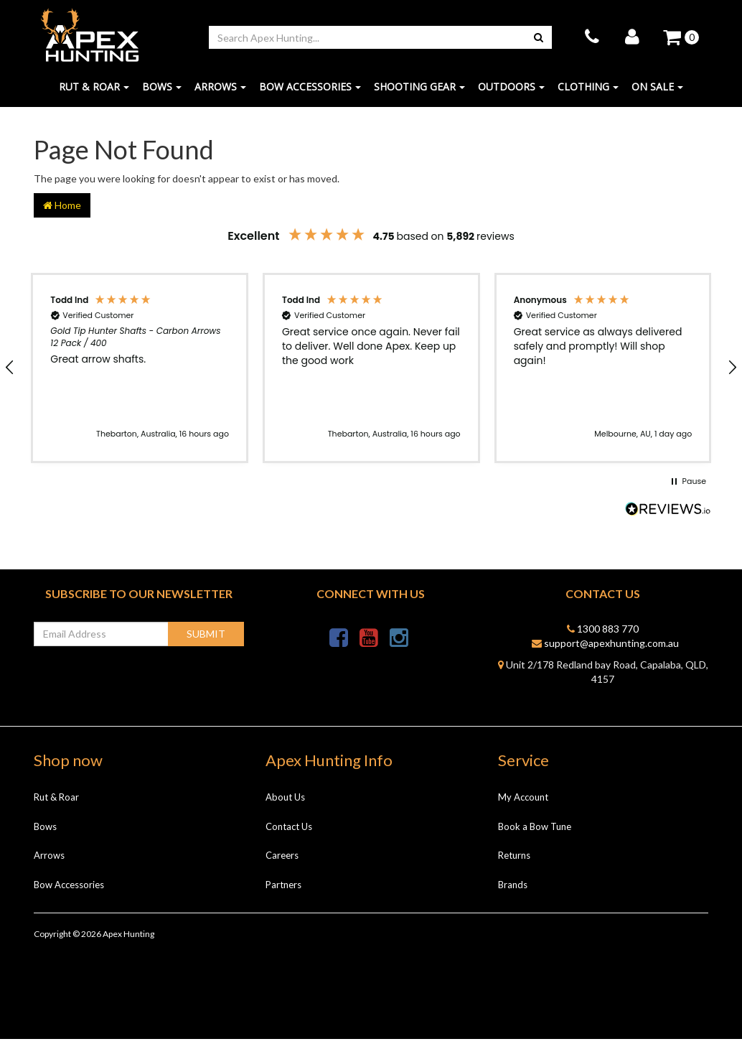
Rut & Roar (94, 91)
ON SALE (657, 91)
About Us (285, 802)
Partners (283, 889)
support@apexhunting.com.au (605, 647)
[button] (139, 373)
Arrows (220, 91)
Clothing (588, 91)
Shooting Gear (419, 91)
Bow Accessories (310, 91)
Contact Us (289, 830)
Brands (512, 889)
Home (62, 209)
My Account (523, 802)
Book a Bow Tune (534, 830)
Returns (514, 860)
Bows (162, 91)
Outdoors (511, 91)
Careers (282, 860)
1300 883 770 (603, 633)
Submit (206, 638)
